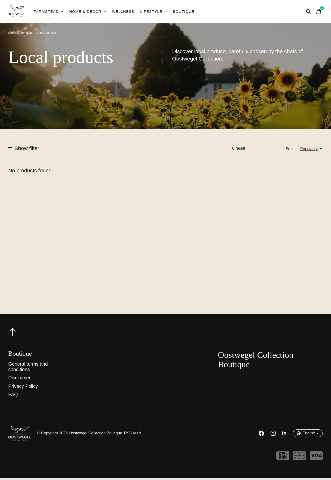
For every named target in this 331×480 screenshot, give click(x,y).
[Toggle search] (307, 12)
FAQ (13, 396)
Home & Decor (87, 12)
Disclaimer (19, 379)
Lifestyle (150, 12)
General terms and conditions (28, 368)
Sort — (292, 150)
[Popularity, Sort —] (311, 150)
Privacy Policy (23, 387)
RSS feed (132, 434)
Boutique (179, 12)
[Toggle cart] (318, 12)
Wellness (120, 12)
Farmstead (49, 12)
